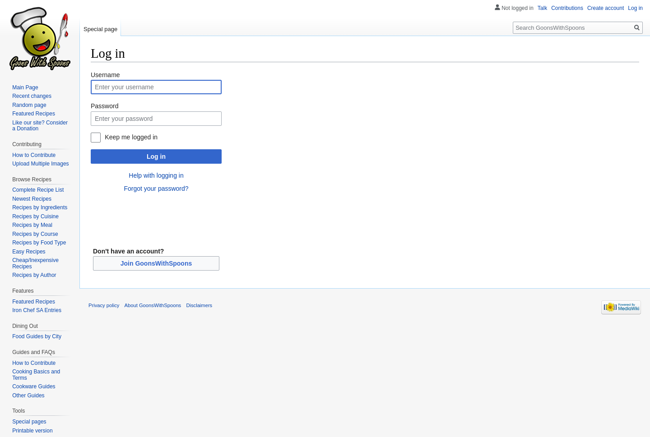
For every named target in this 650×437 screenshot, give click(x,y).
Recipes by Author (34, 275)
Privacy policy (103, 305)
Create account (605, 8)
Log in (156, 156)
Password (104, 106)
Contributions (567, 8)
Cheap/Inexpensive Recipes (35, 263)
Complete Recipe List (38, 190)
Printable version (32, 431)
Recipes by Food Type (39, 242)
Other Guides (28, 395)
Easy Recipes (28, 251)
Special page (100, 29)
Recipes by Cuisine (35, 216)
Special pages (29, 422)
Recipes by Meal (32, 225)
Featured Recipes (33, 113)
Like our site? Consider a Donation (40, 126)
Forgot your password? (156, 188)
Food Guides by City (36, 336)
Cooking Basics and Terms (36, 374)
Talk (542, 8)
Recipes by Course (35, 234)
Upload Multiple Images (40, 164)
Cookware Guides (33, 386)
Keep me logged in (131, 137)
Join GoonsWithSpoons (156, 263)
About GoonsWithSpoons (153, 305)
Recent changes (31, 96)
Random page (29, 105)
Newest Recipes (31, 199)
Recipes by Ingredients (39, 207)
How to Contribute (34, 155)
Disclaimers (199, 305)
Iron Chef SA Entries (36, 310)
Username (105, 74)
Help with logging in (156, 175)
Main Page (25, 87)
